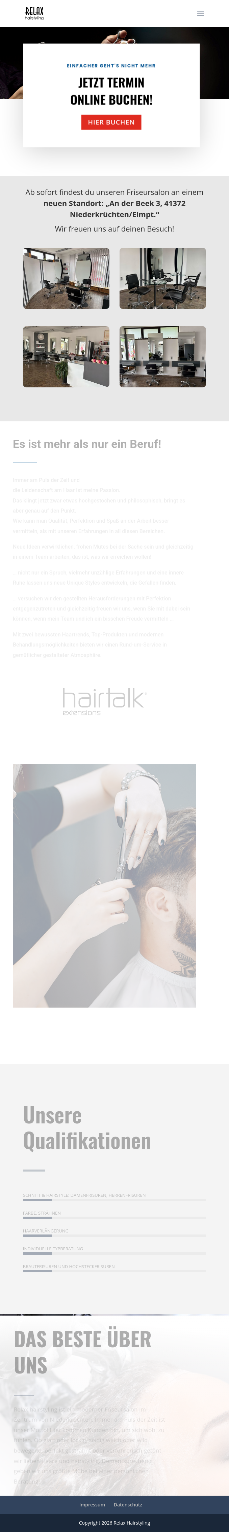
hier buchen (103, 119)
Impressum (92, 1504)
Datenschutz (128, 1504)
